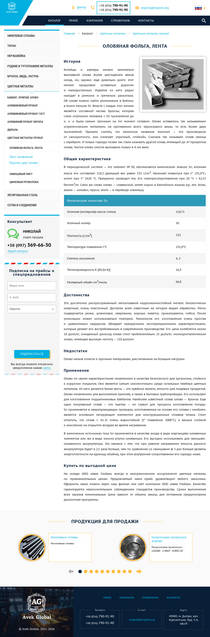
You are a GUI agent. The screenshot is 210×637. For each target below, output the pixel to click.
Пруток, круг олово (23, 163)
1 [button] (80, 571)
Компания (95, 20)
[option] (54, 547)
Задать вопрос (17, 251)
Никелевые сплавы (21, 36)
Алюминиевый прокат (22, 105)
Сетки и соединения (22, 205)
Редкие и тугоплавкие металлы (30, 66)
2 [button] (85, 571)
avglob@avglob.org (155, 8)
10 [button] (130, 571)
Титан (11, 46)
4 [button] (96, 571)
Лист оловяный (21, 157)
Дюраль (12, 129)
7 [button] (113, 571)
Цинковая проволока (24, 182)
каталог (54, 20)
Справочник (120, 20)
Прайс (73, 20)
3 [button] (91, 571)
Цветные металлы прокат (25, 137)
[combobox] (81, 7)
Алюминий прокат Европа (25, 121)
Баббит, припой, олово (22, 97)
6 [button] (108, 571)
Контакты (146, 20)
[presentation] (24, 331)
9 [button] (124, 571)
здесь (47, 368)
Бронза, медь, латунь (23, 76)
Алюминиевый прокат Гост (26, 113)
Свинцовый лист (21, 174)
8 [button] (119, 571)
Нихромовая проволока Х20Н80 (169, 539)
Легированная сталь (22, 195)
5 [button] (102, 571)
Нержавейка (16, 56)
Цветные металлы (20, 86)
